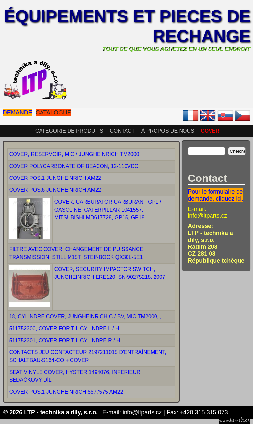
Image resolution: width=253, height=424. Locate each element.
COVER (210, 131)
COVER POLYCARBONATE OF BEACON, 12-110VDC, (74, 166)
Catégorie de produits (69, 131)
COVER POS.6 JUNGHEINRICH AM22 (55, 190)
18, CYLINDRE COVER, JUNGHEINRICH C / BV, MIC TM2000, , (85, 316)
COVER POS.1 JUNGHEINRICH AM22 (55, 178)
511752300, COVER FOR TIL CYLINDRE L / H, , (66, 328)
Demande (17, 112)
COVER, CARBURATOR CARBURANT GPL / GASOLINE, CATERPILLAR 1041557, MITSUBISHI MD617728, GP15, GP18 (107, 209)
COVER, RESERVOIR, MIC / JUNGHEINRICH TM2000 (74, 154)
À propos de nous (167, 131)
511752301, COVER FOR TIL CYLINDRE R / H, (65, 340)
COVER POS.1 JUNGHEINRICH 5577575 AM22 (66, 392)
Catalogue (53, 112)
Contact (122, 131)
